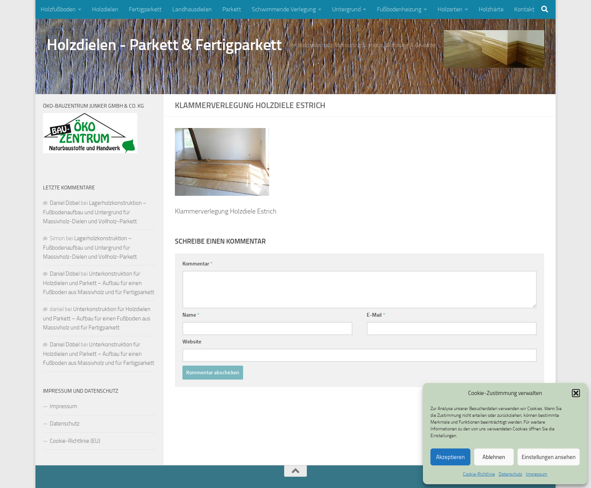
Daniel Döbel (65, 203)
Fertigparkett (145, 9)
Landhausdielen (192, 9)
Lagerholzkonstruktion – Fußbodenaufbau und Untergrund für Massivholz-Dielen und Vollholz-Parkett (95, 212)
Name (190, 315)
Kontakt (524, 9)
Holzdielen (105, 9)
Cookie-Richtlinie (479, 474)
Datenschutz (510, 474)
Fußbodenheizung (399, 9)
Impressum (536, 474)
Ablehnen (493, 457)
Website (191, 342)
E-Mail (376, 315)
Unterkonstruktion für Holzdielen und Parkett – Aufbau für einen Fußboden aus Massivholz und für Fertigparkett (98, 283)
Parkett (231, 9)
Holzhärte (491, 9)
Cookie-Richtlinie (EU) (75, 441)
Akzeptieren (450, 457)
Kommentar (197, 264)
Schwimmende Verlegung (284, 9)
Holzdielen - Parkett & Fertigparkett (164, 44)
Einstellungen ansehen (549, 457)
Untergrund (346, 9)
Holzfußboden (58, 9)
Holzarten (450, 9)
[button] (576, 393)
